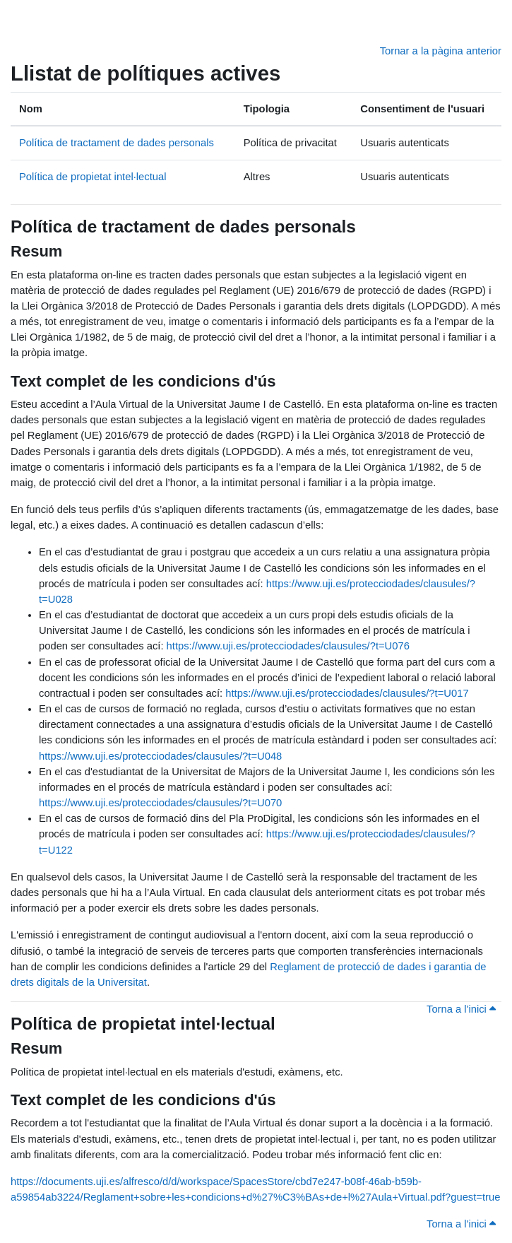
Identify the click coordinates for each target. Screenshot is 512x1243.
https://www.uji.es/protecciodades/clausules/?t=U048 (160, 756)
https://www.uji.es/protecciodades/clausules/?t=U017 (346, 693)
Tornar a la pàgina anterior (440, 51)
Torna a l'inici (461, 1009)
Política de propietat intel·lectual (93, 176)
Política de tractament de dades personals (116, 142)
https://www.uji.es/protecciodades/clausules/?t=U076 (288, 646)
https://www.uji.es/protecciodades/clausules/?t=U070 (160, 802)
